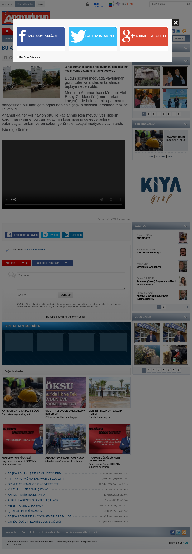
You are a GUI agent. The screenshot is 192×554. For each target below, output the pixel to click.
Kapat (175, 22)
